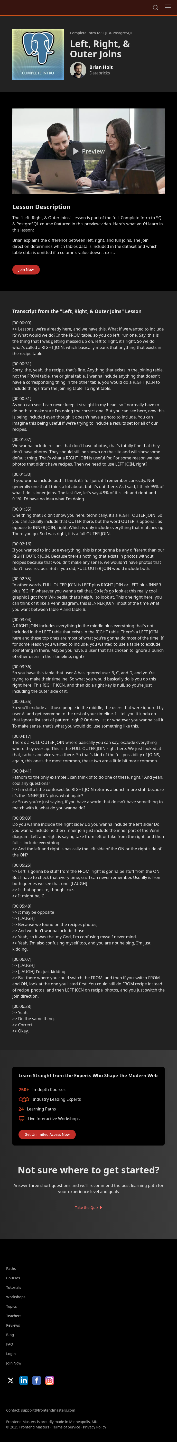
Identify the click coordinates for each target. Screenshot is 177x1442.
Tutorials (13, 1287)
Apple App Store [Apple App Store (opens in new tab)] (21, 1396)
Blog (10, 1334)
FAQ (9, 1344)
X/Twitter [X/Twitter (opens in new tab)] (10, 1380)
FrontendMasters (33, 6)
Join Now (26, 269)
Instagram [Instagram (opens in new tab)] (49, 1380)
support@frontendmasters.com (48, 1410)
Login (11, 1353)
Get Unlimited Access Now (47, 1134)
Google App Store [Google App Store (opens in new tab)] (58, 1396)
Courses (13, 1277)
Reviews (13, 1325)
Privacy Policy (94, 1427)
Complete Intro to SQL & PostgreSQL (101, 32)
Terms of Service (66, 1427)
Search (155, 7)
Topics (11, 1306)
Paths (11, 1268)
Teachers (13, 1315)
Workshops (15, 1296)
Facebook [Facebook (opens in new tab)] (36, 1380)
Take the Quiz (86, 1207)
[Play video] (88, 151)
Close (168, 7)
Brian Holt (101, 67)
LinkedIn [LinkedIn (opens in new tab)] (23, 1380)
